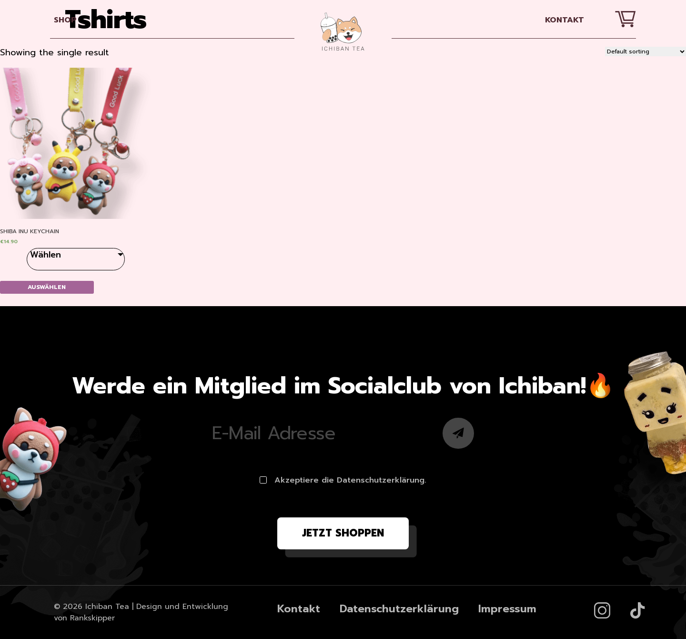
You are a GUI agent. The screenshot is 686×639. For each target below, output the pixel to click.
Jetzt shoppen (343, 533)
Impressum (507, 608)
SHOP (65, 20)
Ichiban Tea (107, 606)
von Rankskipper (84, 618)
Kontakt (564, 20)
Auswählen (47, 287)
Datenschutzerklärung (399, 608)
